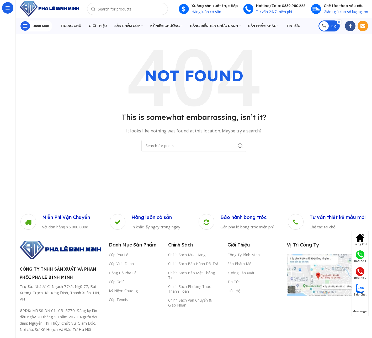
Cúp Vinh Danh (121, 266)
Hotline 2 (360, 273)
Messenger (360, 307)
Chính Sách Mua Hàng (186, 257)
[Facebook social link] (350, 29)
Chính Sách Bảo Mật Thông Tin (191, 278)
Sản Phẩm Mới (239, 266)
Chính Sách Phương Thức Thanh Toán (189, 292)
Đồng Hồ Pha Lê (122, 275)
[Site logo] (54, 10)
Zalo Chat (360, 290)
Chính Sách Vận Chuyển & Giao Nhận (190, 305)
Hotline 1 (360, 256)
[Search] (134, 10)
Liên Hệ (233, 293)
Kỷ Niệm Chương (123, 293)
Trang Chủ (360, 240)
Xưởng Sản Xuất (240, 275)
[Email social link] (363, 29)
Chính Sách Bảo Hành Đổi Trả (193, 266)
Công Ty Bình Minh (243, 257)
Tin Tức (233, 284)
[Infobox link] (55, 225)
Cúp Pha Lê (118, 257)
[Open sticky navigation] (36, 29)
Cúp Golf (116, 284)
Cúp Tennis (118, 302)
